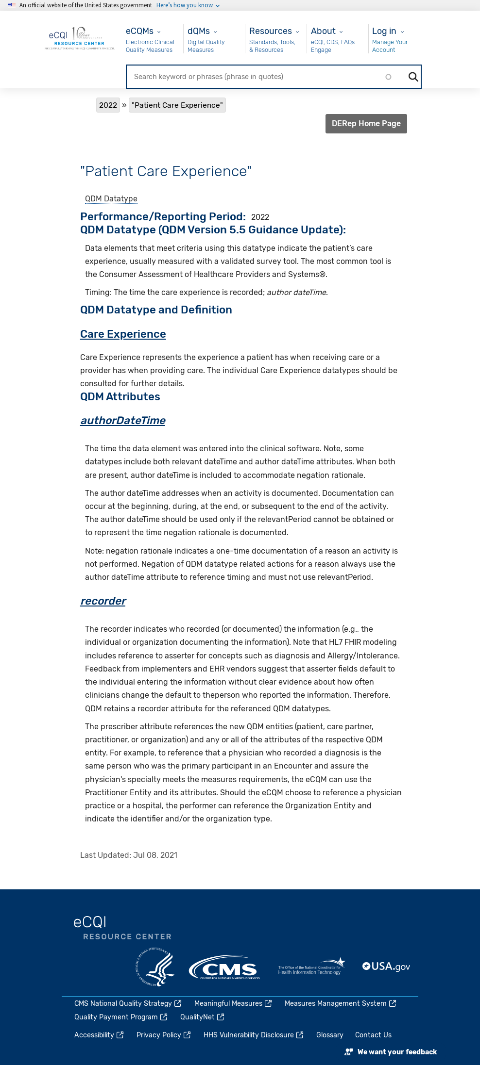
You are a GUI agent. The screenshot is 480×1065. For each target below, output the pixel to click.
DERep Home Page (366, 123)
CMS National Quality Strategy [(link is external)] (128, 1003)
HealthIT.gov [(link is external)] (311, 967)
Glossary (329, 1035)
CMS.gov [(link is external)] (225, 967)
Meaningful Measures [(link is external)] (233, 1003)
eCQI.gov (122, 928)
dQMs (199, 31)
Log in (384, 31)
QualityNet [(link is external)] (202, 1017)
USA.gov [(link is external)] (386, 967)
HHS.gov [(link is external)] (155, 967)
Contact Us (373, 1035)
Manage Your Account (390, 45)
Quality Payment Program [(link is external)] (121, 1017)
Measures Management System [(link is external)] (341, 1003)
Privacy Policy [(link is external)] (164, 1035)
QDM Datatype (111, 198)
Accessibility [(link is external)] (99, 1035)
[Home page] (79, 37)
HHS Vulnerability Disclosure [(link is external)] (254, 1035)
